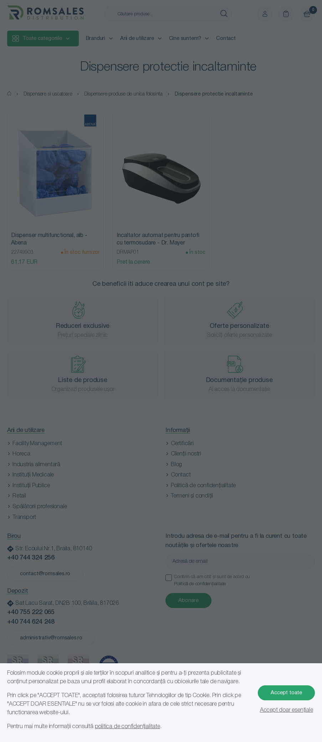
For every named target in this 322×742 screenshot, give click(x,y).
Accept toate (286, 692)
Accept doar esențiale (286, 710)
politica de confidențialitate (127, 726)
